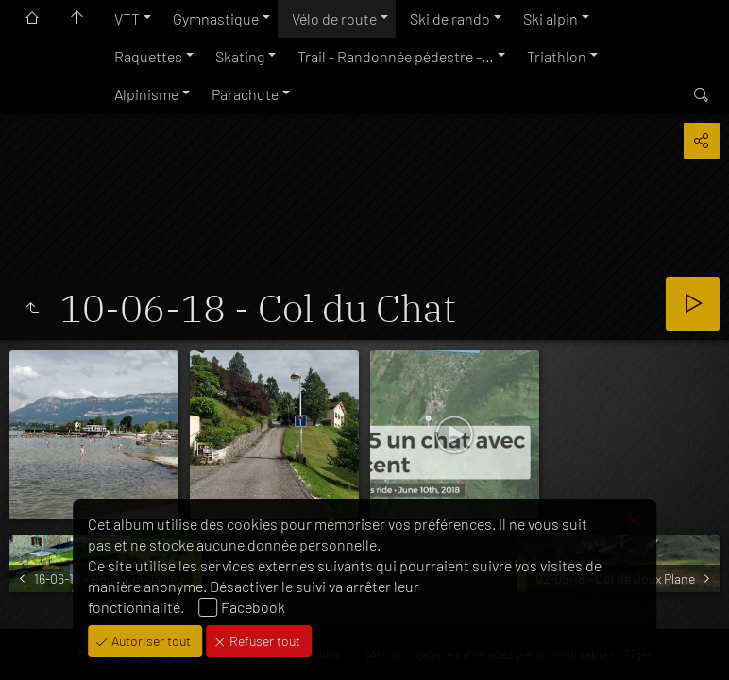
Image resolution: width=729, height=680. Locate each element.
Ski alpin (550, 18)
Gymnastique (216, 18)
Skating (239, 56)
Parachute (245, 94)
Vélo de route (334, 18)
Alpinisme (146, 94)
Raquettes (148, 56)
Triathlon (556, 56)
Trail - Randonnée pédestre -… (395, 56)
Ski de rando (450, 18)
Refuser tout (263, 641)
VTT (127, 18)
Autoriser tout (150, 641)
